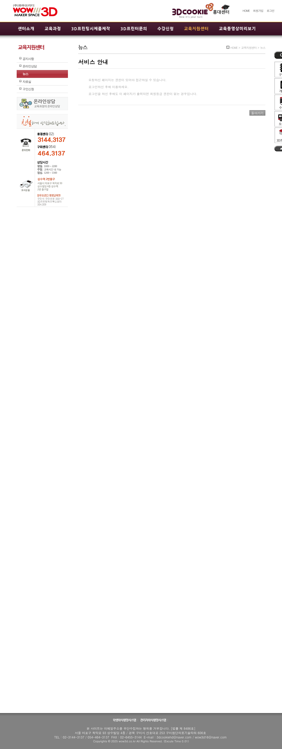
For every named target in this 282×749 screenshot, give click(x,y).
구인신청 (28, 89)
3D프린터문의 (133, 28)
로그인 (270, 11)
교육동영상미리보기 (237, 28)
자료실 (27, 81)
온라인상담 (30, 66)
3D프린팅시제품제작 (90, 28)
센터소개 (26, 28)
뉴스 (25, 74)
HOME (246, 11)
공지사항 (28, 59)
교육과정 (53, 28)
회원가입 (258, 11)
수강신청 (165, 28)
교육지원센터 (196, 28)
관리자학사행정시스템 (153, 720)
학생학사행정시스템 (124, 720)
